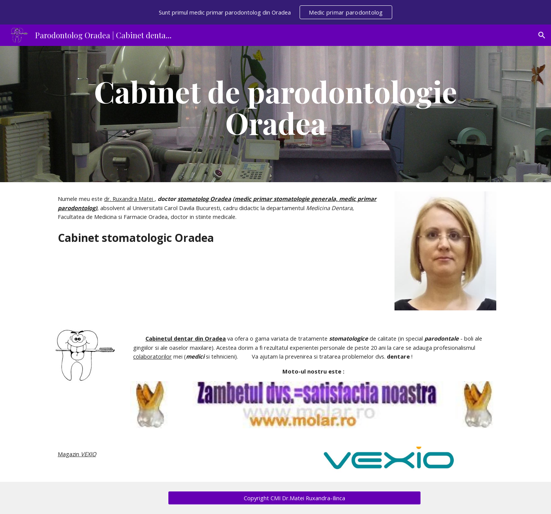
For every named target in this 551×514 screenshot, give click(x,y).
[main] (275, 114)
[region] (275, 12)
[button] (542, 35)
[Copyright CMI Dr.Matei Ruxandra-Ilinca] (294, 498)
